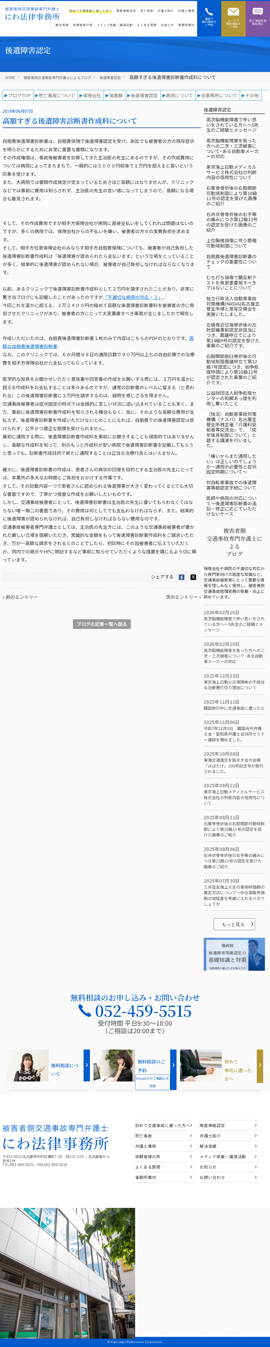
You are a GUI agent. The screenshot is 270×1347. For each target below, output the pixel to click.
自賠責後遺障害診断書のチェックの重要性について (231, 261)
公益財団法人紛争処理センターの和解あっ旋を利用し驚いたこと (231, 397)
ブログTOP (19, 95)
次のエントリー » (183, 596)
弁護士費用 (186, 10)
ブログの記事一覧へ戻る (102, 624)
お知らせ (167, 25)
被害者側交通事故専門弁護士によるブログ (57, 77)
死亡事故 (146, 10)
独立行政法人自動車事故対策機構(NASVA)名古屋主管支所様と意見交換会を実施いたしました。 (233, 306)
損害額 (116, 95)
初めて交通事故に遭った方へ (90, 10)
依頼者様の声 (83, 25)
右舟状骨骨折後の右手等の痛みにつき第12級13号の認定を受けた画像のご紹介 (232, 222)
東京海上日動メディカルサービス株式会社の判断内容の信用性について (231, 171)
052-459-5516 (55, 1164)
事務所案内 (186, 25)
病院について (179, 95)
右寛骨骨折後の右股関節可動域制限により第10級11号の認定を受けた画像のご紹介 (231, 195)
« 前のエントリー (20, 596)
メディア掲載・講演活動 (115, 25)
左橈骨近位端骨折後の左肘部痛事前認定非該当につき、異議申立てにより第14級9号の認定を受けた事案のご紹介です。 (233, 335)
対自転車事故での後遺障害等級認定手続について (231, 485)
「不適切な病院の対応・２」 (133, 297)
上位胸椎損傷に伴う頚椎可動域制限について (231, 243)
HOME (10, 77)
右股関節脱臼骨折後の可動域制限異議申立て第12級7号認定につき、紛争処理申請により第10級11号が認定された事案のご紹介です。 (232, 369)
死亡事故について (57, 95)
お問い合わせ (212, 1177)
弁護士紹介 (165, 10)
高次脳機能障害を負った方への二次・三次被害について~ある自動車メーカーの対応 (232, 148)
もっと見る (237, 924)
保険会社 (92, 95)
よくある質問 (147, 25)
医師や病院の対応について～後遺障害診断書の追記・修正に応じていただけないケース (231, 506)
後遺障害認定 (110, 77)
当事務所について (219, 95)
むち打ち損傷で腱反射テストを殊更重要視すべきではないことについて (231, 282)
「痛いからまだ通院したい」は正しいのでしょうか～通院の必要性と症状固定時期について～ (231, 464)
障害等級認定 (126, 10)
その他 (252, 95)
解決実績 (62, 25)
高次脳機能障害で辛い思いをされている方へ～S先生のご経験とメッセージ (232, 124)
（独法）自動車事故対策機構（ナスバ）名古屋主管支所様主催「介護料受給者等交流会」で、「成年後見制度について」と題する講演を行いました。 (231, 429)
